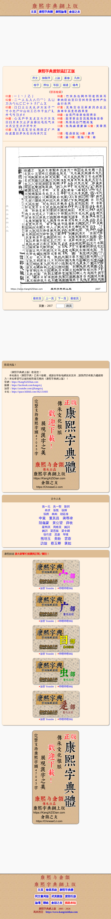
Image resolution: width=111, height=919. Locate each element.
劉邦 (67, 506)
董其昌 (54, 518)
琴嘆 (65, 534)
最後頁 (74, 298)
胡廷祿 (64, 514)
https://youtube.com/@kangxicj (27, 388)
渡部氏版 (70, 896)
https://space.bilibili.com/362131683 (30, 391)
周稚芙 (57, 527)
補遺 (65, 85)
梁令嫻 (65, 530)
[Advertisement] (55, 41)
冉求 (47, 510)
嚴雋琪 (46, 527)
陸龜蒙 (44, 523)
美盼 (57, 539)
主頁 (33, 11)
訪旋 (44, 543)
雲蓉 (67, 539)
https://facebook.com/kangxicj (27, 385)
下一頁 (62, 298)
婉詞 (67, 527)
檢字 (36, 85)
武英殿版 (57, 896)
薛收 (69, 523)
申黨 (42, 518)
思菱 (57, 534)
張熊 (56, 510)
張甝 (46, 514)
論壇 (38, 902)
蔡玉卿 (56, 543)
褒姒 (67, 543)
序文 (35, 78)
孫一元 (46, 506)
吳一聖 (57, 506)
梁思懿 (54, 530)
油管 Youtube (47, 588)
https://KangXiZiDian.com (25, 382)
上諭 (57, 78)
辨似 (46, 85)
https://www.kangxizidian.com (62, 912)
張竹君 (47, 534)
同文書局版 (42, 896)
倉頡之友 (74, 11)
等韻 (56, 85)
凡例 (77, 78)
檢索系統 (51, 889)
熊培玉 (46, 539)
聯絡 (46, 902)
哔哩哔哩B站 (66, 588)
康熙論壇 (61, 11)
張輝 (64, 510)
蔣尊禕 (68, 518)
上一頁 (50, 298)
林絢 (54, 514)
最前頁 (37, 298)
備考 (75, 85)
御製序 (46, 78)
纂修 (67, 78)
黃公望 (57, 523)
